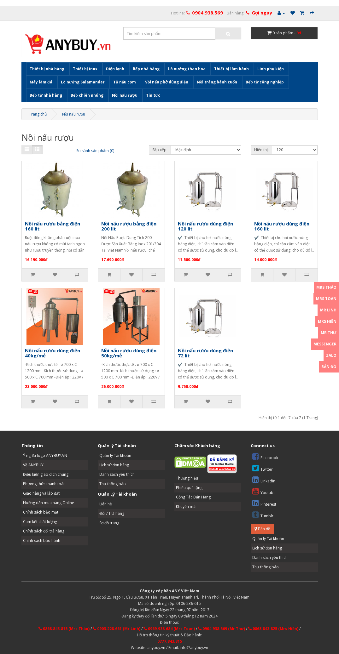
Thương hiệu (187, 478)
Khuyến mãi (186, 506)
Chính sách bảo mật (40, 512)
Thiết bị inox (85, 68)
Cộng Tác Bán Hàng (193, 497)
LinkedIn (263, 480)
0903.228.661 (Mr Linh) (116, 628)
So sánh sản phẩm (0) (95, 150)
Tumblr (262, 515)
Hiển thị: (261, 149)
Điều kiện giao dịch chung (45, 474)
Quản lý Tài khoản (115, 455)
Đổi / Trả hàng (111, 513)
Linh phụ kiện (270, 68)
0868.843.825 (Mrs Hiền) (273, 628)
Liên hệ (105, 504)
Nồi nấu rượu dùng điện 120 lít (205, 226)
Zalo (331, 355)
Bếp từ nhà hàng (46, 95)
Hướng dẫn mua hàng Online (48, 502)
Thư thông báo (112, 483)
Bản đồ (262, 529)
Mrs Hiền (327, 321)
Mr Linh (328, 310)
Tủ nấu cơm (124, 82)
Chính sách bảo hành (41, 540)
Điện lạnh (115, 68)
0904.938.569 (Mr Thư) (221, 628)
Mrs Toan (326, 298)
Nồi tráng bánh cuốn (217, 82)
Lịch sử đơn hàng (114, 465)
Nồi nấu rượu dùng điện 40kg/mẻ (52, 353)
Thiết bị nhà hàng (47, 68)
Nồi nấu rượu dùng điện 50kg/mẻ (128, 353)
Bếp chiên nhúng (87, 95)
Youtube (264, 491)
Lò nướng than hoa (187, 68)
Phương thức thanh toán (44, 483)
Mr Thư (328, 332)
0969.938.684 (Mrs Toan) (169, 628)
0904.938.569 (207, 12)
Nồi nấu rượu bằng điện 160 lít (52, 226)
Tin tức (153, 95)
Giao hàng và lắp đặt (41, 493)
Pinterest (264, 503)
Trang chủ (38, 114)
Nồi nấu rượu (124, 95)
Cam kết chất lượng (40, 521)
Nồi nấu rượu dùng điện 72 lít (205, 353)
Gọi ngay (262, 12)
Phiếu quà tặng (189, 487)
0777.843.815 (169, 641)
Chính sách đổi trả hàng (43, 531)
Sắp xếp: (159, 149)
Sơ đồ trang (109, 523)
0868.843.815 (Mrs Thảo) (64, 628)
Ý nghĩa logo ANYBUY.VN (45, 455)
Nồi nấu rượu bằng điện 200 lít (128, 226)
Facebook (265, 456)
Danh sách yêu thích (117, 474)
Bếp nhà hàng (146, 68)
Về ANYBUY (33, 465)
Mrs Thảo (326, 287)
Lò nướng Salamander (83, 82)
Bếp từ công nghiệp (265, 82)
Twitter (262, 468)
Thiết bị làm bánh (231, 68)
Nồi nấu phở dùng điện (166, 82)
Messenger (324, 344)
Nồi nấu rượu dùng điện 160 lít (281, 226)
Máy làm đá (41, 82)
